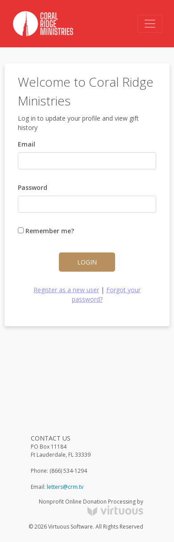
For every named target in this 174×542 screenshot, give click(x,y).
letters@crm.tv (65, 487)
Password (32, 187)
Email (26, 144)
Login (87, 262)
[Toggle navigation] (149, 24)
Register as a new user (66, 290)
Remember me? (46, 231)
